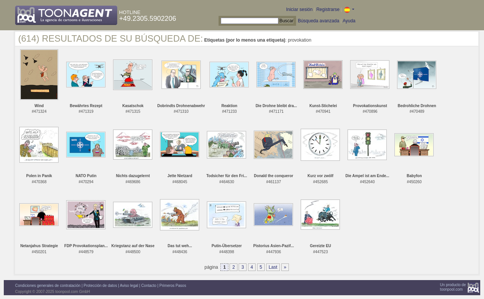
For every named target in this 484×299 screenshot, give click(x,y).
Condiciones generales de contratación (48, 285)
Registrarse (327, 9)
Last (273, 267)
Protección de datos (100, 285)
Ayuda (349, 20)
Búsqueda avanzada (318, 20)
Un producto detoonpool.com (453, 287)
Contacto (148, 285)
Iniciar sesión (299, 9)
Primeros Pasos (173, 285)
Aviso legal (129, 285)
